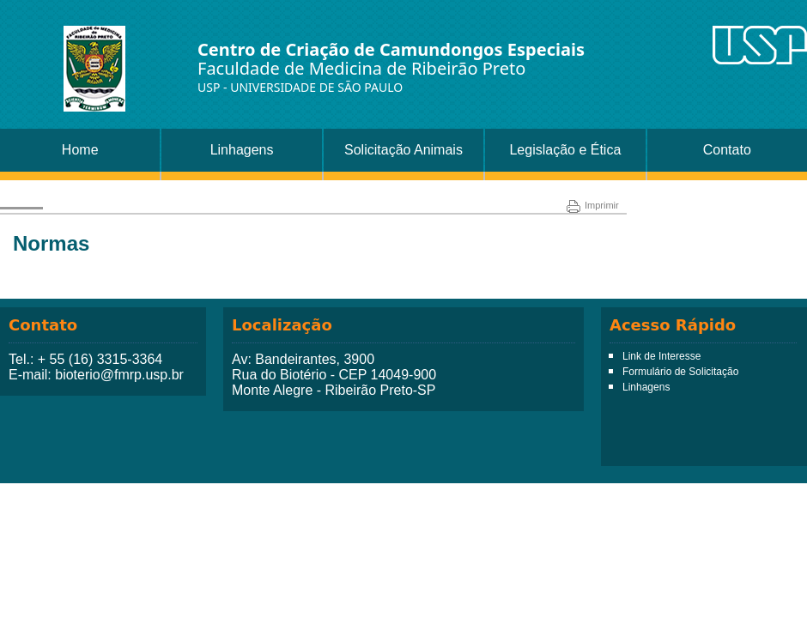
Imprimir (593, 205)
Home (80, 149)
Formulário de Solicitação (680, 372)
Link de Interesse (661, 356)
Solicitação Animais (403, 149)
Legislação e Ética (565, 149)
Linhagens (242, 149)
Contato (727, 149)
